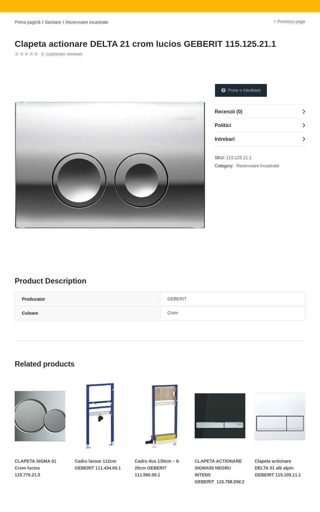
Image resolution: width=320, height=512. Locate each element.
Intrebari (225, 139)
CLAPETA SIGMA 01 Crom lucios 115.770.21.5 (35, 468)
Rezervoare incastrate (86, 22)
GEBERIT (177, 298)
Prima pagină (28, 22)
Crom (173, 312)
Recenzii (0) (228, 111)
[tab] (260, 111)
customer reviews (61, 54)
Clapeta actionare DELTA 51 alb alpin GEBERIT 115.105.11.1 (278, 468)
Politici (223, 125)
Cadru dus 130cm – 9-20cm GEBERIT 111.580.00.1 (157, 468)
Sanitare (53, 22)
